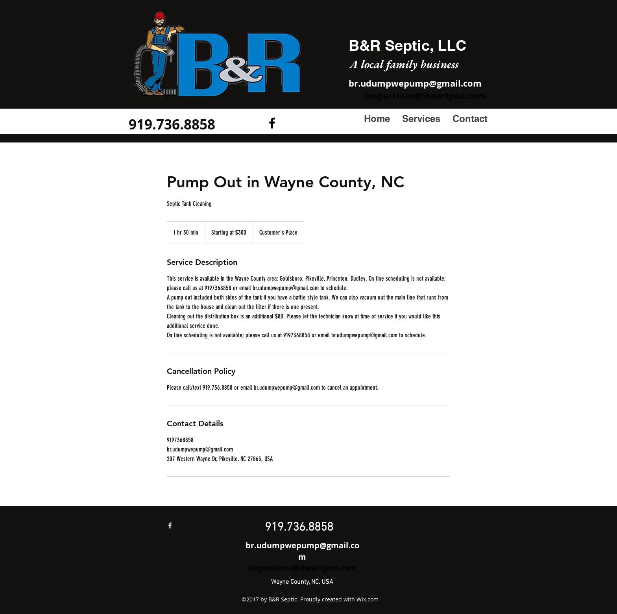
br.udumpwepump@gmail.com (415, 83)
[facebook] (170, 525)
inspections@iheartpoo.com (425, 95)
